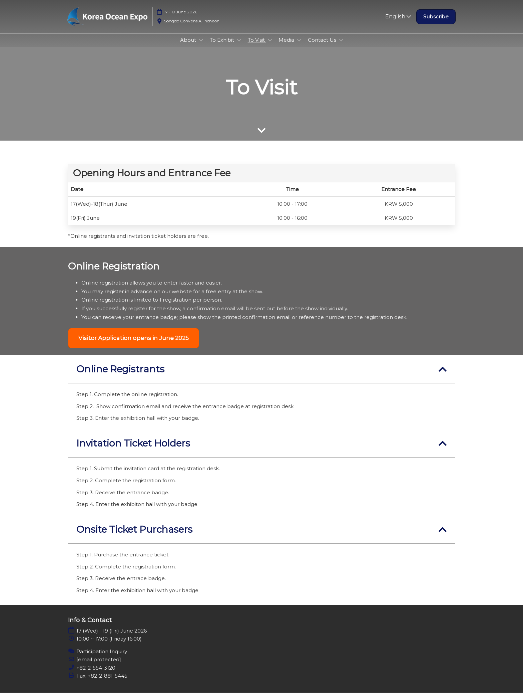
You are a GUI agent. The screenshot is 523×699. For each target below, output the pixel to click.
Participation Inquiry (101, 658)
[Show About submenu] (201, 46)
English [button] (398, 23)
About (188, 46)
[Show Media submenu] (299, 46)
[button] (436, 23)
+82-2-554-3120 (95, 674)
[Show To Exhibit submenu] (239, 46)
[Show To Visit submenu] (270, 46)
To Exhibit (222, 46)
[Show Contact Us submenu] (341, 46)
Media (287, 46)
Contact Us (323, 46)
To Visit (257, 46)
